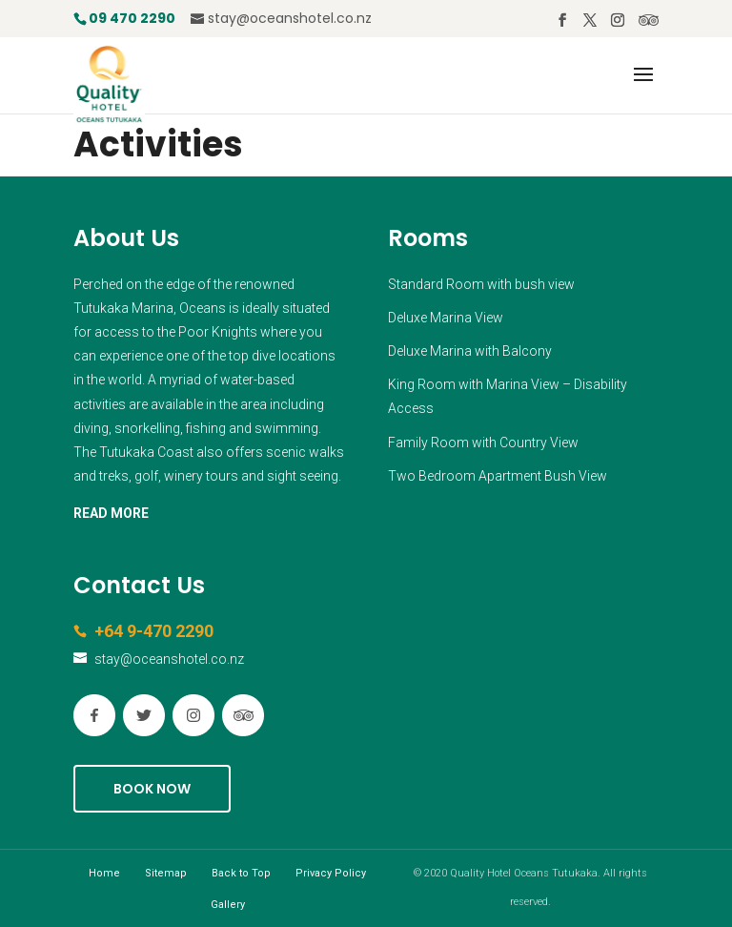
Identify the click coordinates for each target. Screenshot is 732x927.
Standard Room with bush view (481, 284)
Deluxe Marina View (445, 317)
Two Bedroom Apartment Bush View (497, 476)
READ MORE (111, 513)
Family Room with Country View (483, 442)
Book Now (152, 788)
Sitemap (166, 873)
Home (104, 873)
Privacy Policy (330, 873)
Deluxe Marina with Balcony (470, 351)
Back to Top (241, 873)
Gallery (228, 904)
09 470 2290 (132, 18)
